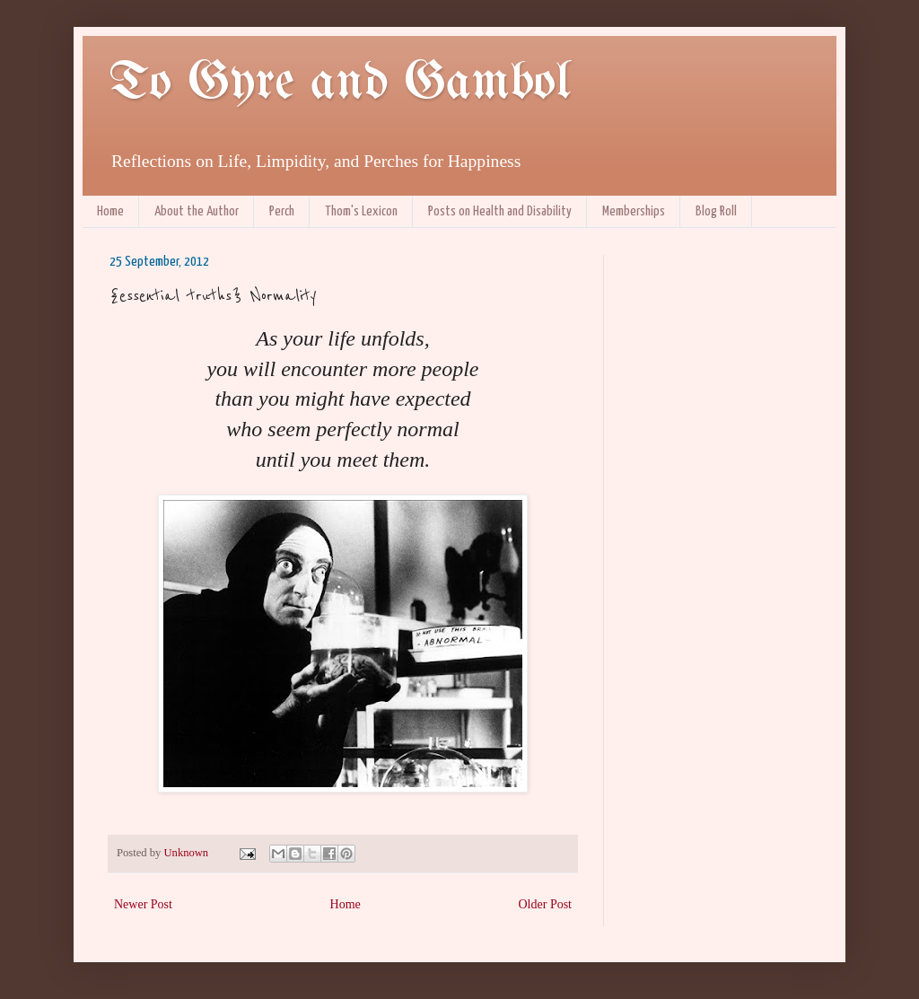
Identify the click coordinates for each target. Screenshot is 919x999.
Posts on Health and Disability (500, 211)
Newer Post (143, 904)
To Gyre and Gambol (339, 83)
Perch (281, 211)
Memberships (633, 211)
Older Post (546, 904)
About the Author (196, 211)
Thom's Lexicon (361, 211)
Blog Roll (716, 211)
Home (110, 211)
